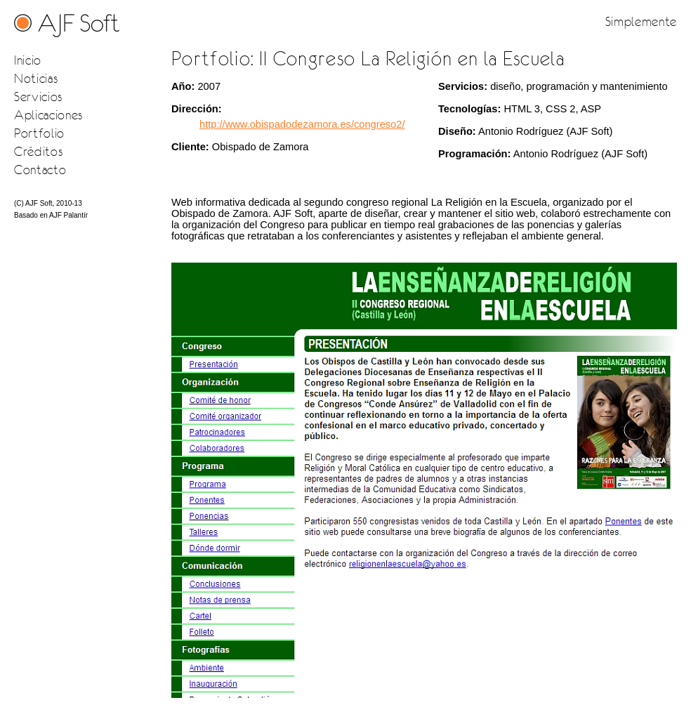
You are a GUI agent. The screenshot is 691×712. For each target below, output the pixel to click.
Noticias (36, 78)
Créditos (38, 151)
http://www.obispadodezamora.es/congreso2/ (301, 124)
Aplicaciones (48, 114)
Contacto (40, 169)
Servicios (38, 96)
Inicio (27, 60)
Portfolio (39, 133)
